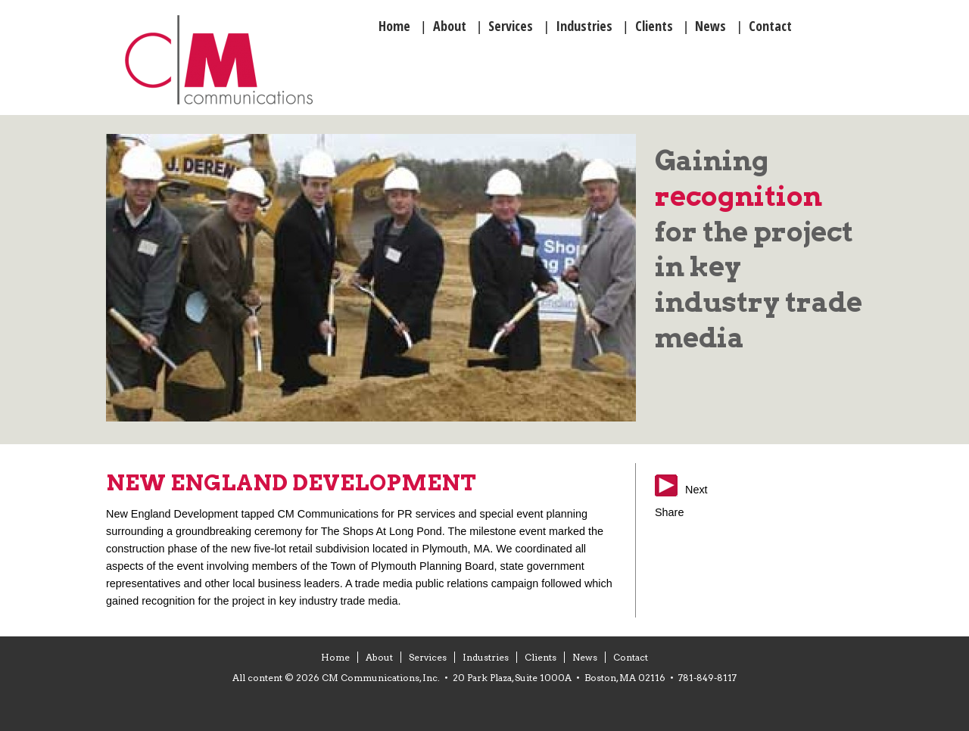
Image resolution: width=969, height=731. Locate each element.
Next (696, 490)
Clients (540, 657)
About (379, 657)
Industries (486, 657)
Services (428, 657)
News (584, 657)
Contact (630, 657)
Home (335, 657)
